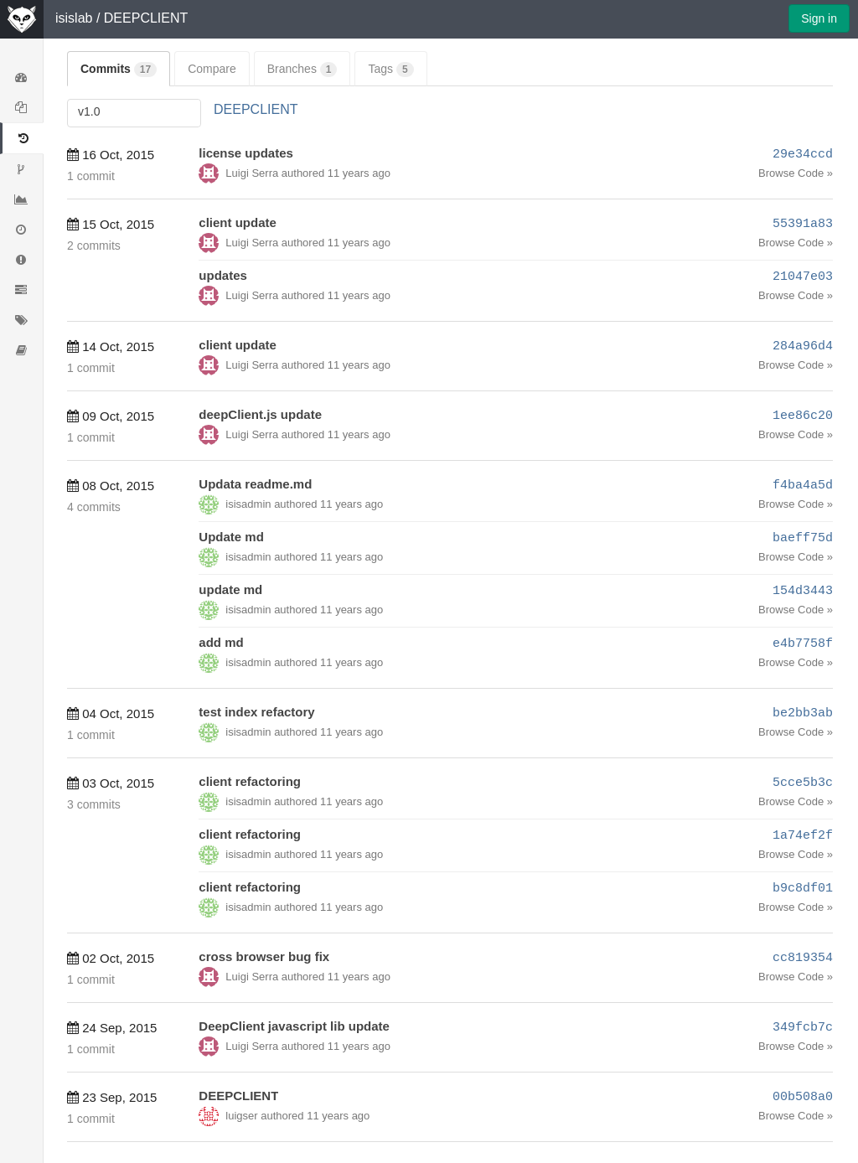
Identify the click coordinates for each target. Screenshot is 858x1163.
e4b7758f (803, 644)
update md (230, 589)
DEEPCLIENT (146, 18)
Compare (212, 68)
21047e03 (803, 277)
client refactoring (250, 781)
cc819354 (803, 958)
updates (223, 275)
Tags (390, 69)
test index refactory (256, 712)
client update (238, 222)
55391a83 (803, 224)
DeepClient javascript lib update (294, 1026)
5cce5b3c (803, 783)
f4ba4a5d (803, 485)
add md (221, 642)
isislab (73, 18)
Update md (231, 537)
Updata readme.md (255, 484)
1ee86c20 (803, 416)
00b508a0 (803, 1097)
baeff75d (803, 538)
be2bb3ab (803, 713)
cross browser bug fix (264, 956)
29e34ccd (803, 154)
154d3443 (803, 591)
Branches (302, 69)
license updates (246, 153)
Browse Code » (795, 173)
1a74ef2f (803, 836)
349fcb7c (803, 1028)
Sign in (819, 18)
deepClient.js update (260, 414)
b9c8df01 (803, 888)
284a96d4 (803, 346)
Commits (118, 69)
